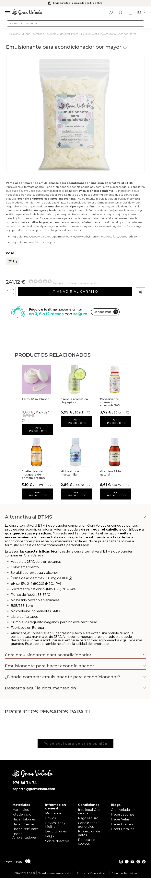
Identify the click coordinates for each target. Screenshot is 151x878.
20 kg (12, 261)
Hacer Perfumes (25, 829)
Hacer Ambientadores (24, 835)
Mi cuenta (53, 813)
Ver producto (38, 429)
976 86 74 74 (24, 783)
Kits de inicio (21, 814)
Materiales (20, 810)
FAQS (49, 836)
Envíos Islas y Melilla (55, 824)
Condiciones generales (87, 824)
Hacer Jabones (24, 819)
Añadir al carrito (75, 291)
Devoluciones (56, 831)
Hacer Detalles (122, 829)
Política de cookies (86, 841)
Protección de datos (89, 833)
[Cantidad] (11, 291)
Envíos (50, 818)
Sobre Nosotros (57, 841)
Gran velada (120, 810)
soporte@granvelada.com (32, 789)
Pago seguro (88, 818)
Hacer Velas (120, 819)
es (141, 13)
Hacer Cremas (23, 824)
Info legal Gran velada (89, 811)
